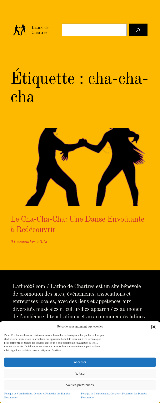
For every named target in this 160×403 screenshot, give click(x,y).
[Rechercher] (138, 30)
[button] (154, 327)
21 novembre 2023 (28, 242)
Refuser (80, 373)
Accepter (80, 362)
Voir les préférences (80, 385)
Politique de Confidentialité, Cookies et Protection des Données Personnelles (37, 396)
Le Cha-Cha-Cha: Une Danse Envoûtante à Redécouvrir (77, 225)
